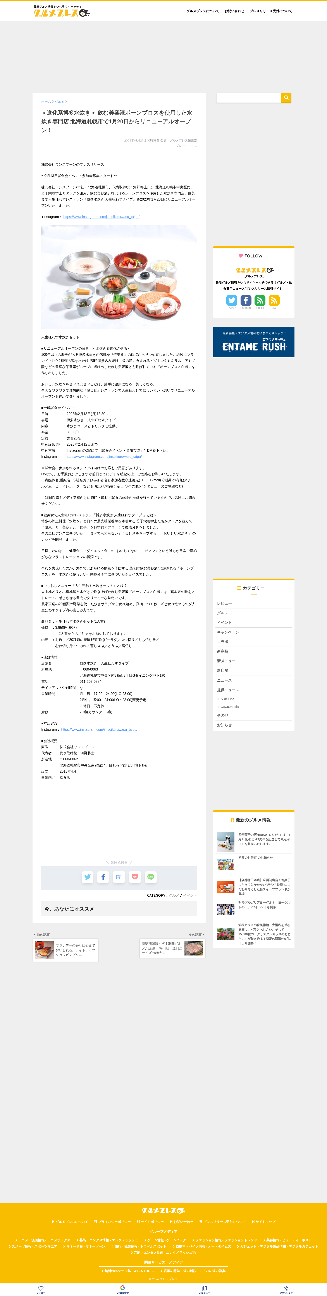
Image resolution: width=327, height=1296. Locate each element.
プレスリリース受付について (271, 11)
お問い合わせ (234, 11)
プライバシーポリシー (114, 1222)
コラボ (222, 642)
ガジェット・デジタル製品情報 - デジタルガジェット (279, 1247)
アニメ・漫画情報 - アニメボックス (44, 1241)
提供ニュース (228, 690)
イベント (190, 895)
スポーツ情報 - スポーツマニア (34, 1247)
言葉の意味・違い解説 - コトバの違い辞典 (194, 1272)
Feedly (260, 307)
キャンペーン (228, 632)
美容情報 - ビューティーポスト (289, 1241)
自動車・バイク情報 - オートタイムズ (203, 1247)
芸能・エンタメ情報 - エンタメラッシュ (108, 1241)
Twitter (232, 307)
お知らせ (224, 726)
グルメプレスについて (202, 11)
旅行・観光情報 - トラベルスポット (141, 1247)
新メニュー (226, 661)
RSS (274, 307)
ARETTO (227, 699)
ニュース (224, 681)
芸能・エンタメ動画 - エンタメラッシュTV (165, 1253)
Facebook (246, 307)
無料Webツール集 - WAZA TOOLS (130, 1272)
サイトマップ (265, 1222)
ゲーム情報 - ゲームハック (166, 1241)
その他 (222, 716)
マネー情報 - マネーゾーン (85, 1247)
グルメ (174, 895)
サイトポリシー (152, 1222)
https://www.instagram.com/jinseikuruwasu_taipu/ (101, 217)
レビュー (224, 603)
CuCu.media (229, 707)
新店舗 (222, 671)
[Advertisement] (163, 54)
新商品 (222, 652)
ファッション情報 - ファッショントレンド (226, 1241)
